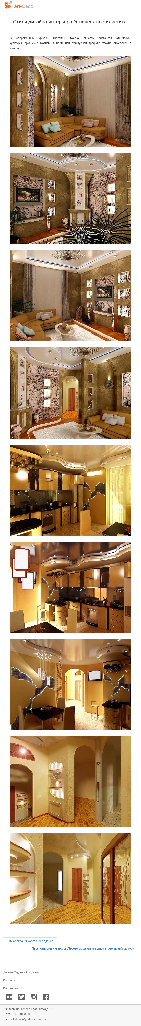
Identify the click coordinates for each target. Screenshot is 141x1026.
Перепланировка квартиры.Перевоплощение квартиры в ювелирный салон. (83, 948)
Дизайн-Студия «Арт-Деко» (21, 972)
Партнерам (10, 988)
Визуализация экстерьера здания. (30, 941)
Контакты (9, 980)
